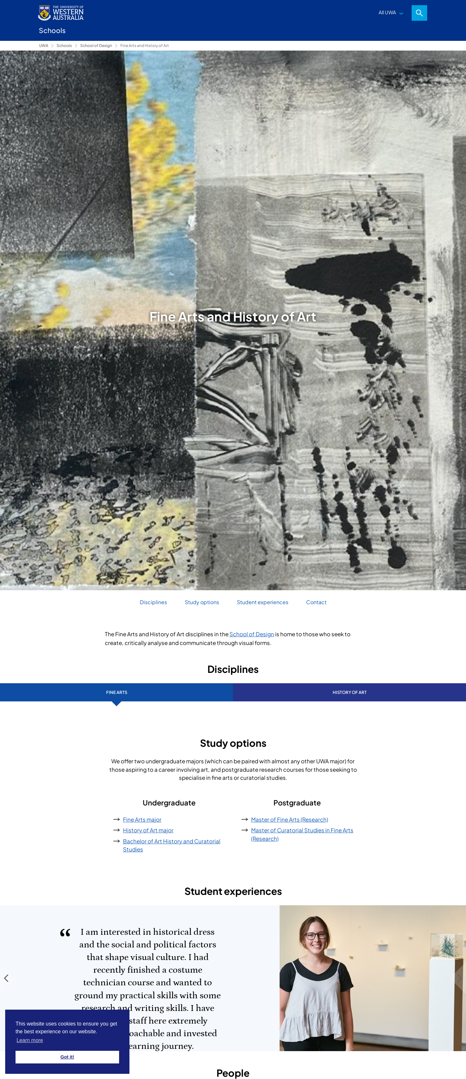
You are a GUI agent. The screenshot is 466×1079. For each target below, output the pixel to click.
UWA (43, 45)
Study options (202, 602)
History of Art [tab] (350, 692)
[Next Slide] (458, 978)
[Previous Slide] (8, 978)
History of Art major (148, 830)
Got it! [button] (67, 1057)
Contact (316, 602)
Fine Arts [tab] (116, 692)
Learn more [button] (30, 1040)
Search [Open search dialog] (419, 13)
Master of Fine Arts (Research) (289, 819)
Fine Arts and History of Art (144, 45)
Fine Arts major (142, 819)
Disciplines (153, 602)
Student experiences (262, 602)
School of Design (96, 45)
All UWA (387, 12)
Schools (64, 45)
